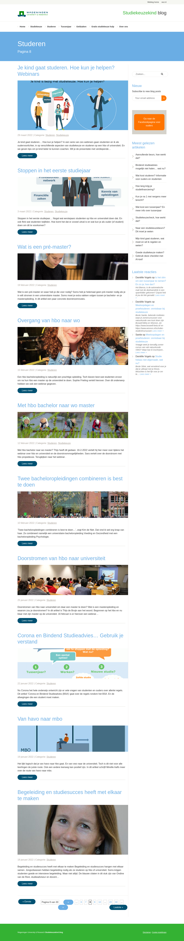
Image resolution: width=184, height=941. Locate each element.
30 (116, 902)
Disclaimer (147, 932)
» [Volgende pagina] (63, 907)
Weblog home (153, 2)
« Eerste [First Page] (27, 901)
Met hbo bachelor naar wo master (56, 405)
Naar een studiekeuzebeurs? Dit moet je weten (150, 230)
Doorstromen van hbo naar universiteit (61, 558)
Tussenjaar (66, 26)
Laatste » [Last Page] (118, 907)
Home (22, 26)
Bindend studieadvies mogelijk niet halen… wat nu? (151, 167)
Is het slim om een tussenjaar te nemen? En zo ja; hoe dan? (151, 281)
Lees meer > (158, 331)
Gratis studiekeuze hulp (102, 26)
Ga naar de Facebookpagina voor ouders (149, 122)
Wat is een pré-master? (44, 247)
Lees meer (27, 155)
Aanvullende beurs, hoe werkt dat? (151, 156)
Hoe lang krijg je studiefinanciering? (145, 188)
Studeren (51, 26)
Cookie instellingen (159, 932)
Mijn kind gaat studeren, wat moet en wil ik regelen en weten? (150, 242)
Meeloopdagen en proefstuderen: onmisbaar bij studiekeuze (150, 308)
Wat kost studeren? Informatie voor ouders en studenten (151, 177)
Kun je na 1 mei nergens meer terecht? (151, 198)
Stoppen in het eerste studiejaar (54, 170)
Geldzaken (81, 26)
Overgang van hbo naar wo (49, 320)
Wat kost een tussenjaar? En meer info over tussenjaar (150, 209)
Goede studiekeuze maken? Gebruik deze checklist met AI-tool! (150, 256)
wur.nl (164, 2)
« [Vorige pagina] (68, 902)
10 (99, 902)
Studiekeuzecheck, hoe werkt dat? (150, 219)
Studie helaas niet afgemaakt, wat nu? (149, 359)
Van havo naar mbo (40, 719)
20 (110, 902)
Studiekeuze (36, 26)
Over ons (123, 26)
